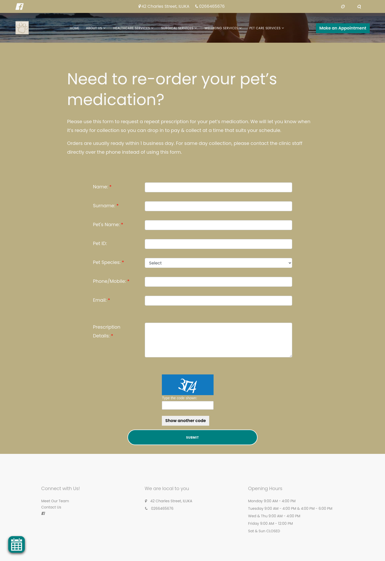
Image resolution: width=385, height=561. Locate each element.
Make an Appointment (342, 28)
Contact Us (51, 507)
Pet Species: (107, 262)
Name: (100, 186)
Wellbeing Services (221, 28)
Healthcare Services (131, 28)
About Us (94, 28)
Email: (100, 300)
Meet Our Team (55, 501)
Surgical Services (177, 28)
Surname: (104, 205)
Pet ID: (100, 243)
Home (74, 28)
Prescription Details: (106, 331)
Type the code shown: (179, 398)
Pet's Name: (106, 224)
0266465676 (212, 6)
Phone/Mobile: (109, 281)
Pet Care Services (265, 28)
